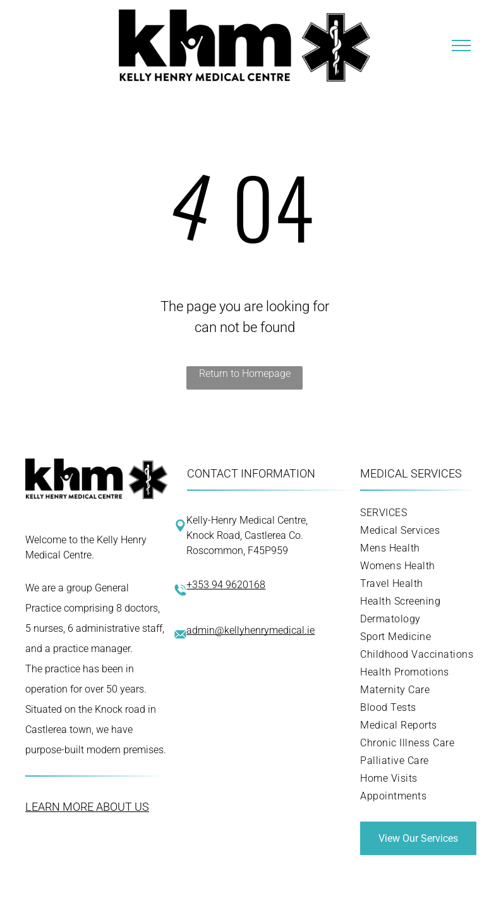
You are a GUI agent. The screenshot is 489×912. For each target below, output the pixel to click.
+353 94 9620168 (225, 585)
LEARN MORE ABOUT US (87, 806)
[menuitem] (418, 513)
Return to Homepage (245, 373)
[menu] (461, 45)
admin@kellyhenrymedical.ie (250, 630)
